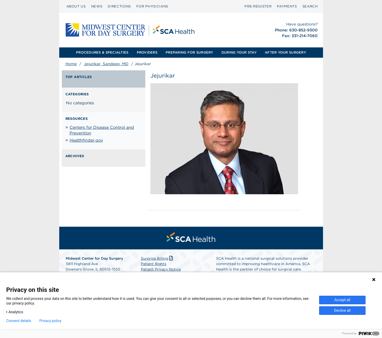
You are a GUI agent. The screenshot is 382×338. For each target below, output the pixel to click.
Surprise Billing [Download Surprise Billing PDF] (157, 258)
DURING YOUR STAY (239, 52)
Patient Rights (153, 264)
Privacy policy (50, 321)
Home (71, 64)
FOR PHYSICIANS (152, 6)
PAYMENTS (287, 6)
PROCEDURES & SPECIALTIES (102, 52)
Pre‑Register (257, 6)
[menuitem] (76, 6)
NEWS (97, 6)
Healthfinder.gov (86, 140)
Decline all (342, 310)
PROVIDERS (147, 52)
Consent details (18, 321)
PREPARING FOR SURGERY (189, 52)
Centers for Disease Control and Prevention (102, 130)
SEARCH (310, 6)
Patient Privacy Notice (161, 269)
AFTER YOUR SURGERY (285, 52)
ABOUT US (76, 6)
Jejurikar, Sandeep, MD (106, 64)
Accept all (342, 300)
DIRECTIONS (119, 6)
